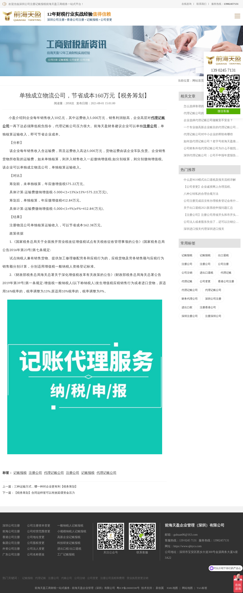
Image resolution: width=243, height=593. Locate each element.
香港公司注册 (226, 281)
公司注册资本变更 (38, 525)
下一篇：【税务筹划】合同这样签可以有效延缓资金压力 (38, 492)
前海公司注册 (11, 531)
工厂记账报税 (66, 554)
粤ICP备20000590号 (128, 587)
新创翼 (160, 587)
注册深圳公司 (213, 316)
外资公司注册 (11, 548)
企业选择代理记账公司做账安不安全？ (208, 120)
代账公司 (66, 578)
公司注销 (187, 272)
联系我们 (201, 3)
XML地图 (172, 587)
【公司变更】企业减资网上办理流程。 (208, 186)
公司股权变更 (35, 542)
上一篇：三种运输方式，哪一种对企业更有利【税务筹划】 (40, 486)
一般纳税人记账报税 (70, 525)
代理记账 (226, 272)
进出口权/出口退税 (69, 548)
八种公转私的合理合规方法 (201, 193)
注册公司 (150, 126)
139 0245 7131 (223, 70)
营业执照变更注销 (137, 578)
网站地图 (187, 587)
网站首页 (198, 80)
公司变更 (205, 281)
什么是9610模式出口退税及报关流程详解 (210, 179)
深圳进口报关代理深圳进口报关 (204, 228)
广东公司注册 (11, 554)
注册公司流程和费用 (112, 578)
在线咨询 (187, 3)
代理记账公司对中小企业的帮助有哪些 (208, 134)
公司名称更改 (35, 554)
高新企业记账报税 (68, 537)
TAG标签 (202, 587)
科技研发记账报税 (68, 542)
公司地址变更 (35, 537)
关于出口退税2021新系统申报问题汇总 (208, 207)
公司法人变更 (35, 548)
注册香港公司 (208, 307)
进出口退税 (206, 272)
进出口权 (187, 307)
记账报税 (20, 472)
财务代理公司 (190, 298)
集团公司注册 (11, 542)
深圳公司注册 (213, 298)
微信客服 (223, 111)
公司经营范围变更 (38, 531)
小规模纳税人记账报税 (71, 531)
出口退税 (223, 255)
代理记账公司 (54, 472)
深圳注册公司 (190, 316)
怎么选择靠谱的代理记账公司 (202, 106)
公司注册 (223, 264)
